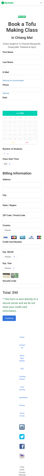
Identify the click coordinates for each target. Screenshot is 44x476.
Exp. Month (8, 252)
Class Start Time (11, 159)
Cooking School (22, 377)
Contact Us (22, 346)
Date (5, 97)
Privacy (22, 405)
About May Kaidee (22, 358)
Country (6, 225)
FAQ (22, 369)
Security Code (9, 281)
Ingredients (22, 397)
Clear (26, 142)
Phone (6, 85)
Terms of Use (22, 414)
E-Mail (6, 72)
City (4, 195)
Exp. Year (7, 263)
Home (22, 337)
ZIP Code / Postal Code (14, 215)
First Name (8, 52)
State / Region (9, 205)
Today (13, 142)
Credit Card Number (12, 242)
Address (7, 179)
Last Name (8, 62)
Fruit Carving (22, 388)
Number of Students (12, 149)
